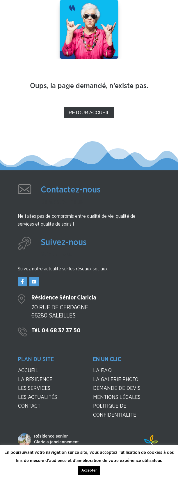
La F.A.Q (102, 370)
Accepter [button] (89, 470)
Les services (34, 388)
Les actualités (37, 397)
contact (29, 406)
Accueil (28, 370)
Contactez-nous (71, 189)
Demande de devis (116, 388)
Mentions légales (116, 397)
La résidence (35, 379)
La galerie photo (115, 379)
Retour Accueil (89, 112)
